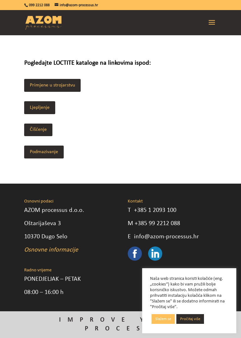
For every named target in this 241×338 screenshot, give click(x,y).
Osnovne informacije (51, 250)
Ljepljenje (40, 107)
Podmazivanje (44, 151)
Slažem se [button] (163, 319)
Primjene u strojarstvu (52, 85)
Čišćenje (38, 129)
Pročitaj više (190, 319)
